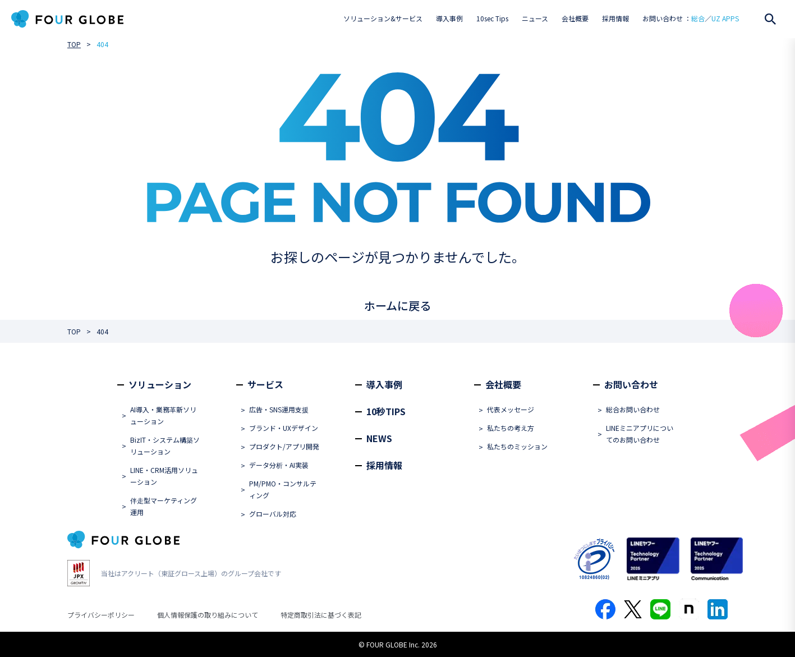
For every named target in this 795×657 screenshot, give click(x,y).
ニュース (535, 18)
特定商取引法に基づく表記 (321, 614)
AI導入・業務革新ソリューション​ (163, 415)
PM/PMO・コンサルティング (282, 489)
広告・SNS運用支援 (279, 409)
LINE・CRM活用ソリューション (164, 475)
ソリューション (159, 384)
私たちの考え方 (510, 428)
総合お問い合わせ (633, 409)
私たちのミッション (517, 446)
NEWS (379, 438)
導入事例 (449, 18)
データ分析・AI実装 (279, 465)
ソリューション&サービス (382, 18)
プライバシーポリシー (101, 614)
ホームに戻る (397, 305)
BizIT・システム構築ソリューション (165, 445)
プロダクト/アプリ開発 (284, 446)
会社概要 (575, 18)
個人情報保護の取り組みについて (207, 614)
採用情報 (615, 18)
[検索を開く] (770, 19)
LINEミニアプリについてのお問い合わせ (639, 433)
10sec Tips (492, 18)
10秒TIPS (386, 411)
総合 (698, 18)
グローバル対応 (272, 513)
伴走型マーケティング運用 (163, 506)
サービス (265, 384)
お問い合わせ (631, 384)
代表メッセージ (510, 409)
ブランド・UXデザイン (283, 428)
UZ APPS (725, 18)
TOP (74, 44)
